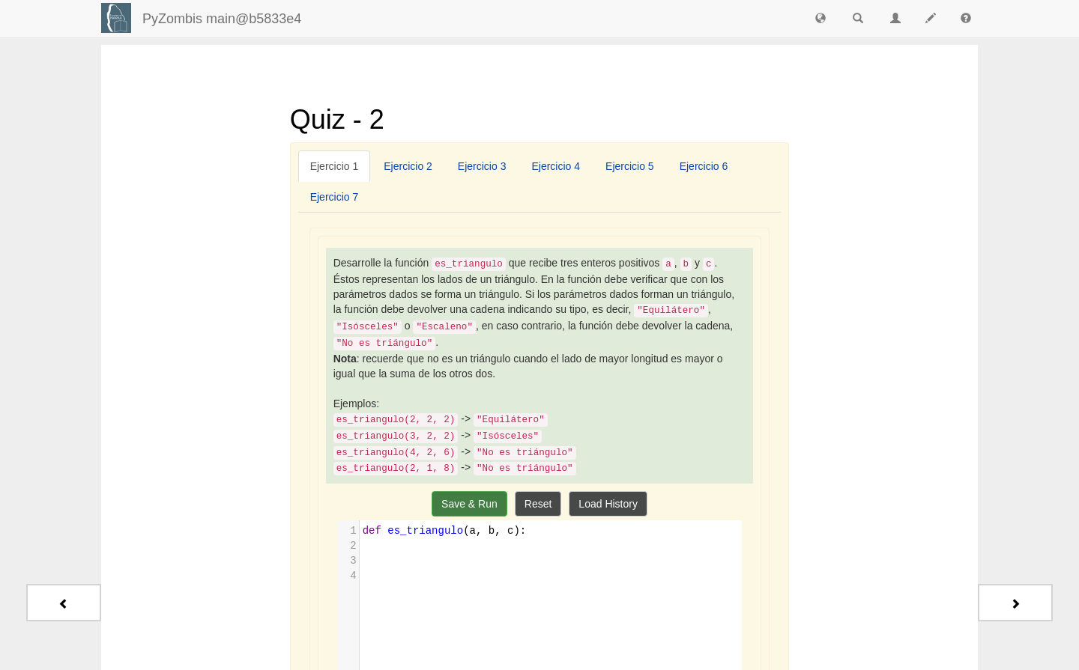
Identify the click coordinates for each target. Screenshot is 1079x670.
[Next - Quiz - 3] (1015, 602)
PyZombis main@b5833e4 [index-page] (221, 18)
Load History (608, 504)
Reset (538, 504)
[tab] (334, 166)
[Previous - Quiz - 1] (63, 602)
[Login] (116, 18)
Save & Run (469, 504)
